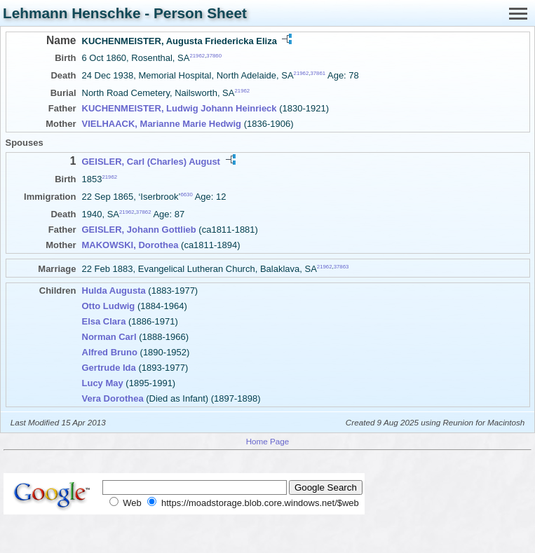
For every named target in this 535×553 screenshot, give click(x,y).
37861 (317, 73)
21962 (197, 56)
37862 (143, 212)
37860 (214, 56)
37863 (341, 267)
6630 (186, 194)
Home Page (268, 441)
